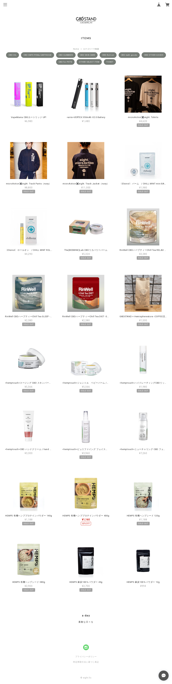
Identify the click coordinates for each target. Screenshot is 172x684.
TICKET (109, 62)
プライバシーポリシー (86, 656)
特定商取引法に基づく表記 (86, 662)
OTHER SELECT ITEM (89, 62)
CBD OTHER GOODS (153, 55)
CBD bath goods (129, 55)
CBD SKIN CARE (87, 55)
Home (76, 49)
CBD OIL (12, 55)
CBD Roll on (108, 55)
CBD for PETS (65, 62)
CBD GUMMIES (66, 55)
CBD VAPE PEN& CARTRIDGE (38, 55)
